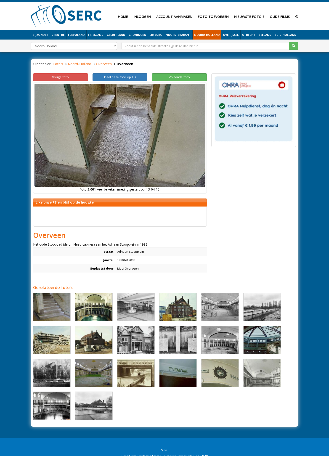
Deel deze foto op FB (120, 77)
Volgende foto (179, 77)
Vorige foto (60, 77)
